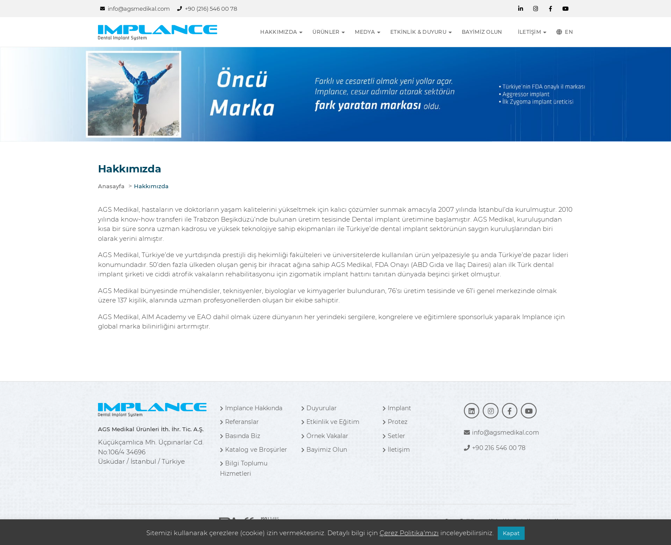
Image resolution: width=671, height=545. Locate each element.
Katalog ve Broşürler (253, 449)
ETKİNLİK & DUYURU (418, 32)
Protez (395, 422)
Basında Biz (240, 436)
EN (564, 32)
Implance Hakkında (251, 408)
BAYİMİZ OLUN (482, 32)
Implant (397, 408)
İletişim (396, 449)
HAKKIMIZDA (278, 32)
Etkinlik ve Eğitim (330, 422)
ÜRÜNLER (325, 32)
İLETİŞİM (529, 32)
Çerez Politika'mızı (409, 533)
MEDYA (365, 32)
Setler (394, 436)
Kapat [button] (511, 533)
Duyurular (319, 408)
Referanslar (239, 422)
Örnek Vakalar (324, 436)
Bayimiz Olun (324, 449)
